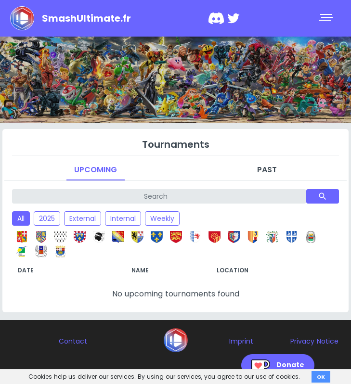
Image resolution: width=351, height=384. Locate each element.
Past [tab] (267, 169)
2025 (47, 218)
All (21, 218)
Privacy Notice (314, 341)
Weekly (162, 218)
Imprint (241, 341)
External (82, 218)
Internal (123, 218)
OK (321, 377)
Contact (73, 341)
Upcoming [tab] (95, 169)
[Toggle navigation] (327, 18)
